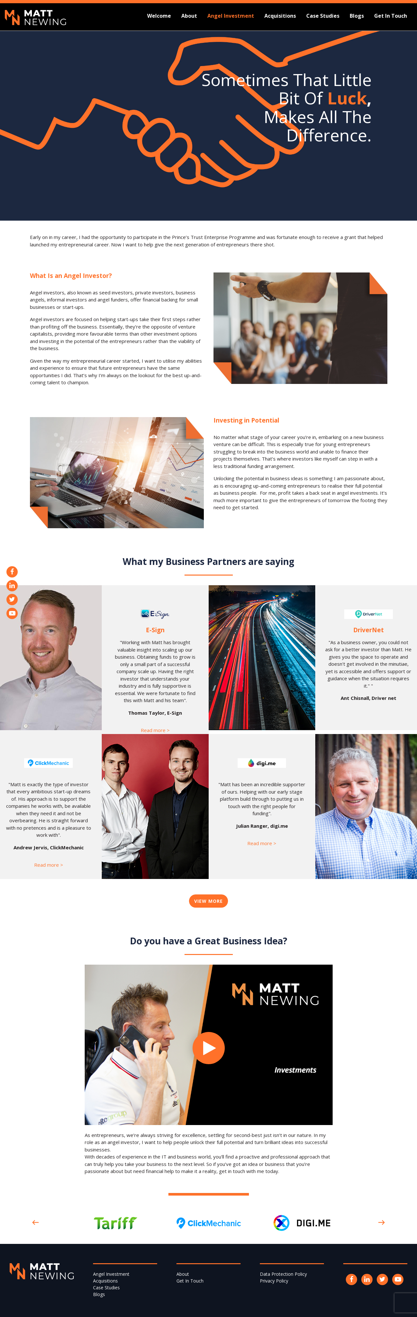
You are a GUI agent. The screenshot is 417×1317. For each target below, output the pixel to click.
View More (208, 901)
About (189, 15)
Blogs (357, 15)
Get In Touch (390, 15)
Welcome (159, 15)
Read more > (155, 730)
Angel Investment (230, 15)
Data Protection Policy (283, 1274)
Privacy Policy (274, 1281)
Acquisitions (280, 15)
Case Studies (322, 15)
